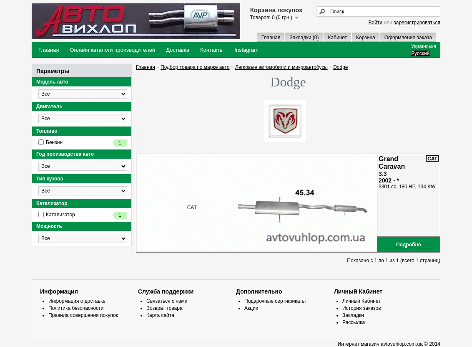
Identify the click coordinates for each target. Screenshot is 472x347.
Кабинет (337, 38)
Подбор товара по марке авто (195, 67)
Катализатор (82, 215)
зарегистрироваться (417, 22)
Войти (376, 22)
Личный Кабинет (361, 301)
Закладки (353, 315)
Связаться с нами (166, 301)
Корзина (365, 38)
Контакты (211, 50)
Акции (251, 308)
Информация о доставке (76, 301)
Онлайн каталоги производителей (112, 50)
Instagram (246, 50)
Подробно (408, 245)
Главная (271, 38)
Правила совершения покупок (83, 315)
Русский (420, 53)
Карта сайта (160, 315)
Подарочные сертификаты (275, 301)
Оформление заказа (408, 38)
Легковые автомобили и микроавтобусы (281, 67)
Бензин (82, 143)
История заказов (361, 308)
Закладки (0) (304, 38)
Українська (423, 46)
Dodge (340, 67)
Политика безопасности (75, 308)
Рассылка (353, 322)
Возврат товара (164, 308)
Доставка (177, 50)
